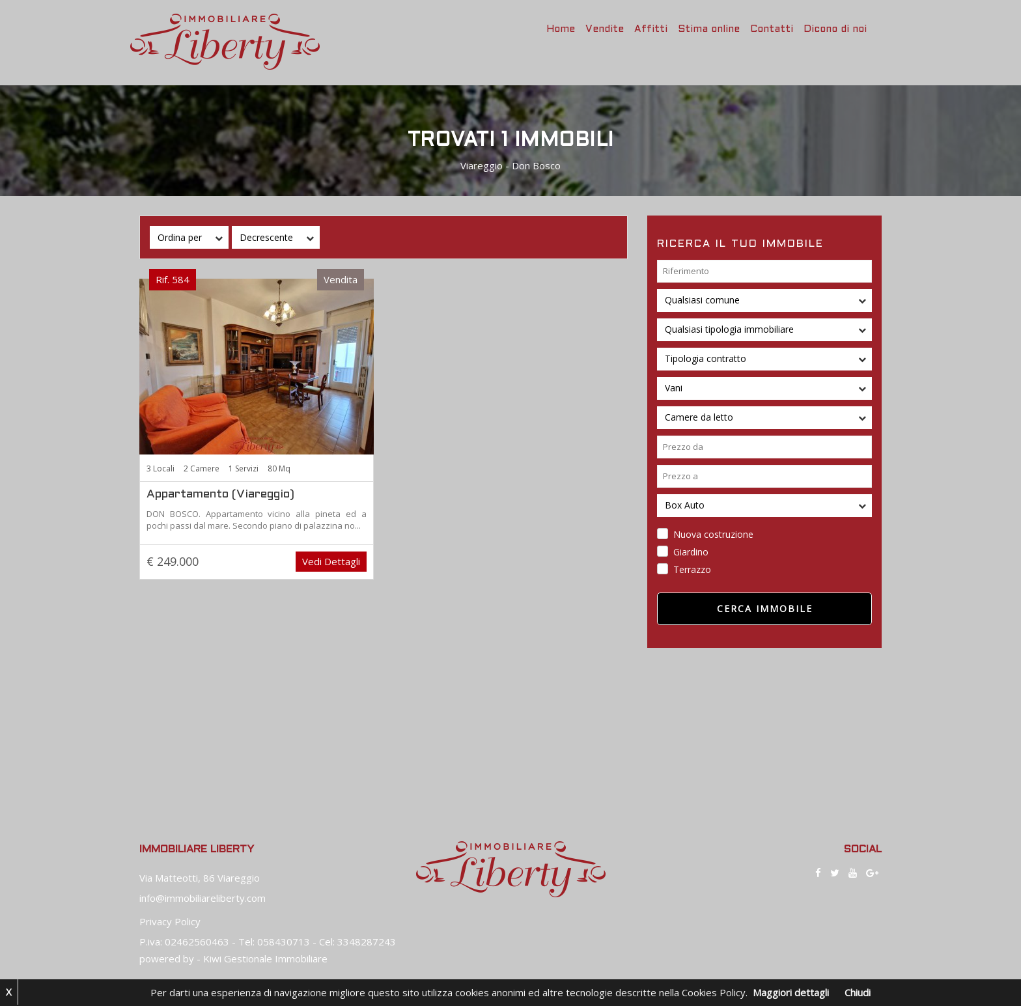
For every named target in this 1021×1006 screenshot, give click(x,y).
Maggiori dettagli (791, 992)
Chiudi (858, 992)
